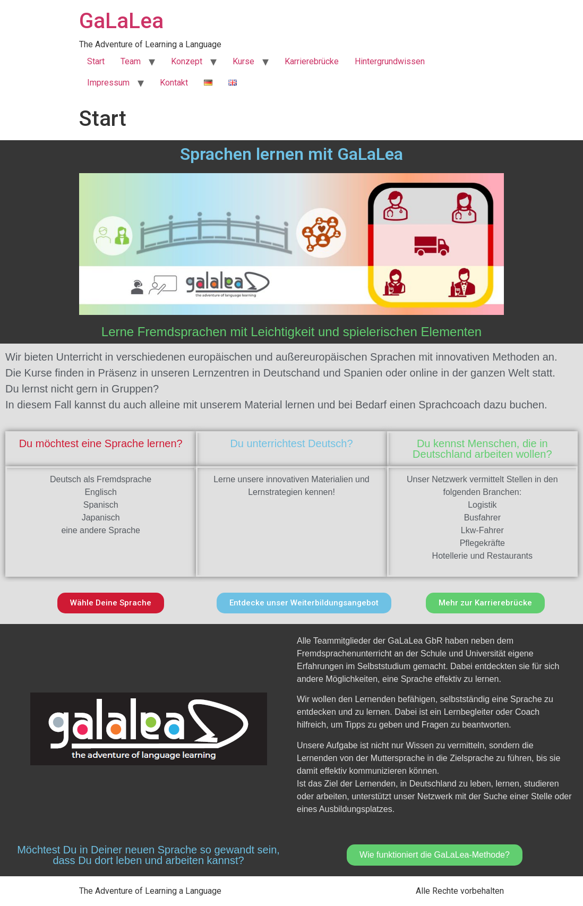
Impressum (108, 83)
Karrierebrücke (312, 61)
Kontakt (174, 83)
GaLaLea (121, 20)
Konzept (186, 61)
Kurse (243, 61)
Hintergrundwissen (390, 61)
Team (131, 61)
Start (96, 61)
